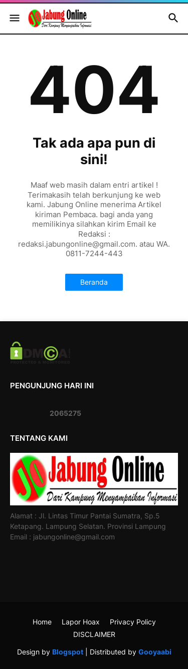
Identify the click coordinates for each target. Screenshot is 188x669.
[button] (14, 18)
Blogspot (67, 651)
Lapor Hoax (81, 621)
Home (42, 621)
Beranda (94, 282)
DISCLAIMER (94, 634)
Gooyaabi (154, 651)
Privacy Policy (133, 621)
